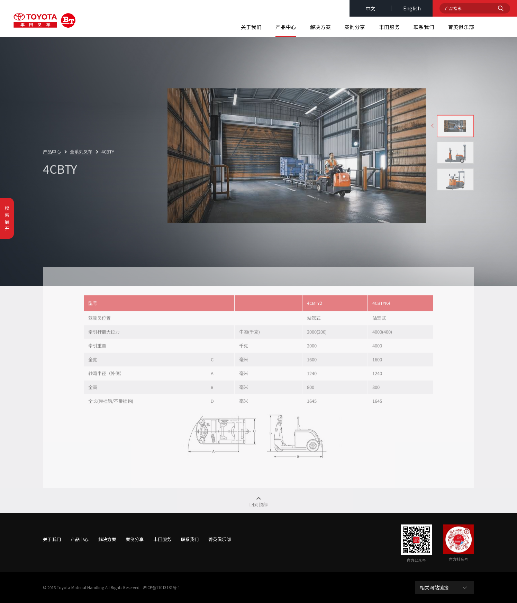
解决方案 (320, 26)
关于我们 (251, 26)
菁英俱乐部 (461, 26)
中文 (370, 8)
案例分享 (354, 26)
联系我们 (424, 26)
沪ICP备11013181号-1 (161, 587)
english (412, 8)
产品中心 (285, 26)
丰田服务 (389, 26)
